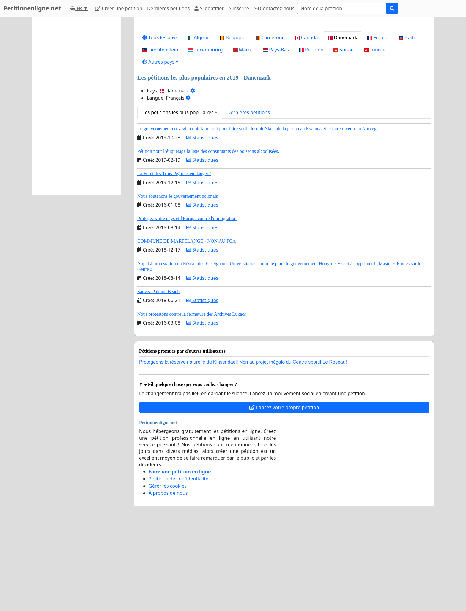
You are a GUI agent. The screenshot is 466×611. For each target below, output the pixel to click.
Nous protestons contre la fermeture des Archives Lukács (191, 397)
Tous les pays (160, 120)
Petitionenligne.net (32, 8)
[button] (160, 145)
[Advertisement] (284, 68)
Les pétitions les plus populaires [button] (177, 195)
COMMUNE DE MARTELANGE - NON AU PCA (186, 324)
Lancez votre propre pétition (284, 490)
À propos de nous (168, 576)
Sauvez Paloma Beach (158, 374)
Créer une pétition (118, 8)
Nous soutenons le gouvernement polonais (177, 279)
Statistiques (202, 221)
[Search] (341, 8)
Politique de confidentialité (178, 562)
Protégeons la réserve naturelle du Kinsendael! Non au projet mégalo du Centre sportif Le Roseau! (243, 445)
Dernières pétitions (168, 8)
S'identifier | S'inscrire (221, 8)
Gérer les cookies (168, 569)
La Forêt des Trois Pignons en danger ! (174, 256)
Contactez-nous (274, 8)
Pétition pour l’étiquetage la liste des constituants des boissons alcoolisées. (208, 234)
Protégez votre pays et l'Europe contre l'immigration (187, 301)
